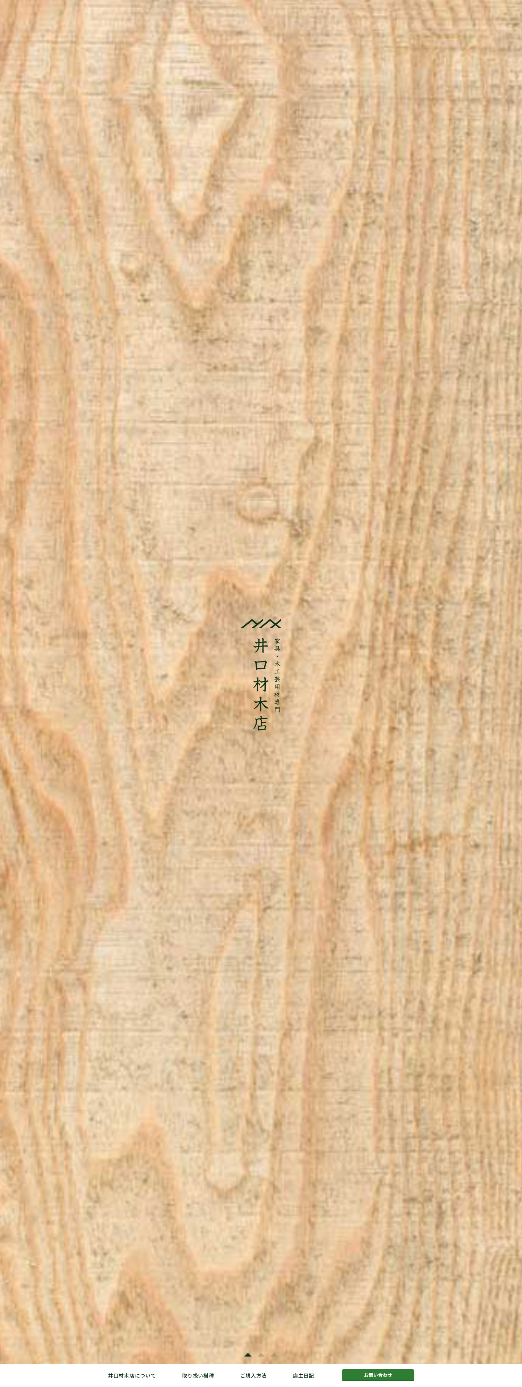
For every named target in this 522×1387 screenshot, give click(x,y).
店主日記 (303, 1375)
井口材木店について (132, 1375)
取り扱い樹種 (198, 1375)
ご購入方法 (253, 1375)
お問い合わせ (378, 1374)
